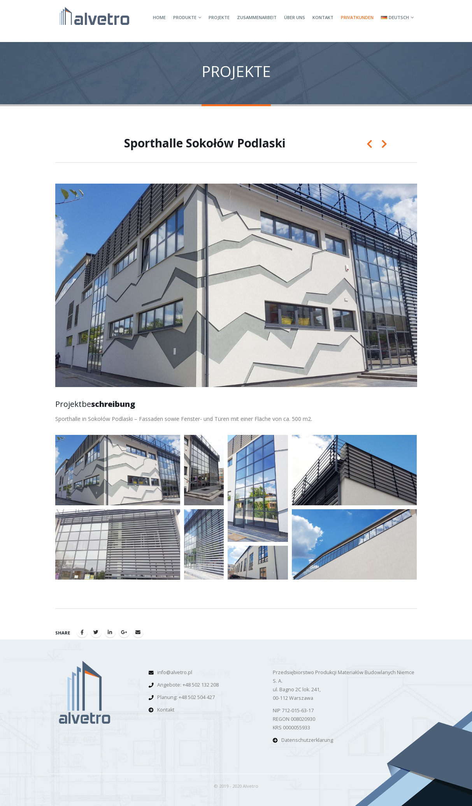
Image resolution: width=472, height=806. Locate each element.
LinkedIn (110, 632)
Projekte (219, 17)
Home (159, 17)
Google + (124, 632)
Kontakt (322, 17)
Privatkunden (357, 17)
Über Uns (294, 17)
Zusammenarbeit (257, 17)
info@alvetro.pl (174, 672)
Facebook (82, 632)
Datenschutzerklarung (307, 740)
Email (138, 632)
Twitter (96, 632)
